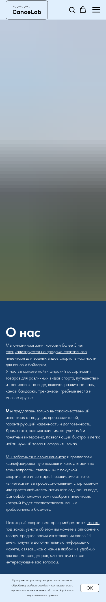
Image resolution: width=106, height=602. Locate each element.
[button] (72, 9)
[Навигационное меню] (96, 10)
